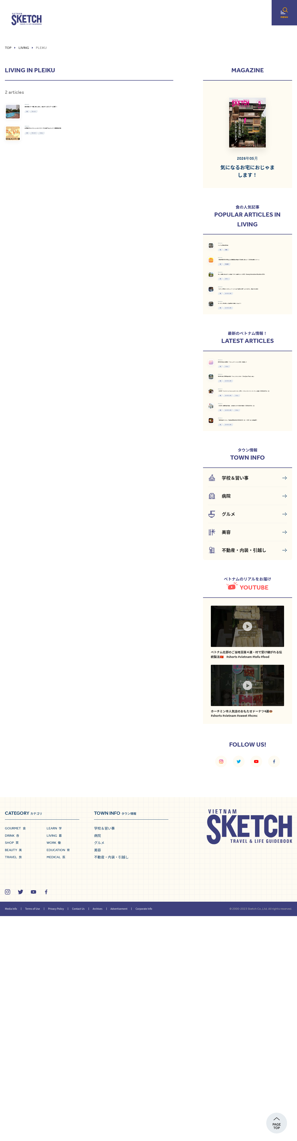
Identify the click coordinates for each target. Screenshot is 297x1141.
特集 (245, 270)
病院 (97, 1060)
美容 (97, 1074)
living (24, 48)
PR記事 (247, 307)
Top (8, 48)
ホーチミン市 (251, 387)
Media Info (11, 1133)
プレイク (78, 130)
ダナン (246, 350)
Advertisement (119, 1133)
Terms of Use (32, 1133)
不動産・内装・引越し (111, 1081)
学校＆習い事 (104, 1053)
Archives (97, 1133)
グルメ (99, 1067)
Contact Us (78, 1133)
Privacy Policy (56, 1133)
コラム (93, 189)
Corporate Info (143, 1133)
